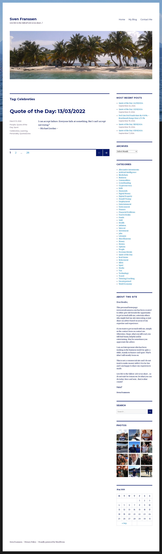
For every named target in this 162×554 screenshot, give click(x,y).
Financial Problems (127, 212)
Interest (122, 228)
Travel (121, 276)
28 (28, 152)
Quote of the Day (126, 255)
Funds (121, 217)
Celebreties (14, 131)
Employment (124, 202)
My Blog (133, 19)
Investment (123, 231)
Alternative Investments (129, 170)
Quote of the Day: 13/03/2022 (47, 111)
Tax (120, 271)
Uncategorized (125, 281)
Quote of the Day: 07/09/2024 (131, 131)
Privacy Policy (30, 542)
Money (122, 241)
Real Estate (123, 257)
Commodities (124, 180)
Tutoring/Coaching (127, 279)
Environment (124, 207)
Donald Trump (125, 199)
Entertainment (125, 204)
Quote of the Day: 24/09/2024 (131, 103)
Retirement (123, 260)
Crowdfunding (125, 183)
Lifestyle (122, 236)
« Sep (124, 523)
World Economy (125, 284)
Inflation (122, 225)
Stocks (121, 268)
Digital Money (124, 194)
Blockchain (123, 175)
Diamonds (123, 191)
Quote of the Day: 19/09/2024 (130, 124)
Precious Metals (125, 252)
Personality (14, 133)
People (13, 125)
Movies (122, 244)
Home (122, 19)
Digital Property (125, 196)
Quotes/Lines (25, 133)
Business (122, 178)
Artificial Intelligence (127, 172)
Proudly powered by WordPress (51, 542)
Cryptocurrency (125, 186)
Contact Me (146, 19)
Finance (122, 209)
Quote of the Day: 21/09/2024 (131, 109)
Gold (121, 220)
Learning (23, 131)
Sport (16, 127)
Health (121, 223)
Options (122, 247)
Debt (121, 188)
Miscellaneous (125, 239)
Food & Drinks (124, 215)
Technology (124, 273)
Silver (121, 263)
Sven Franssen (23, 19)
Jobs (120, 233)
